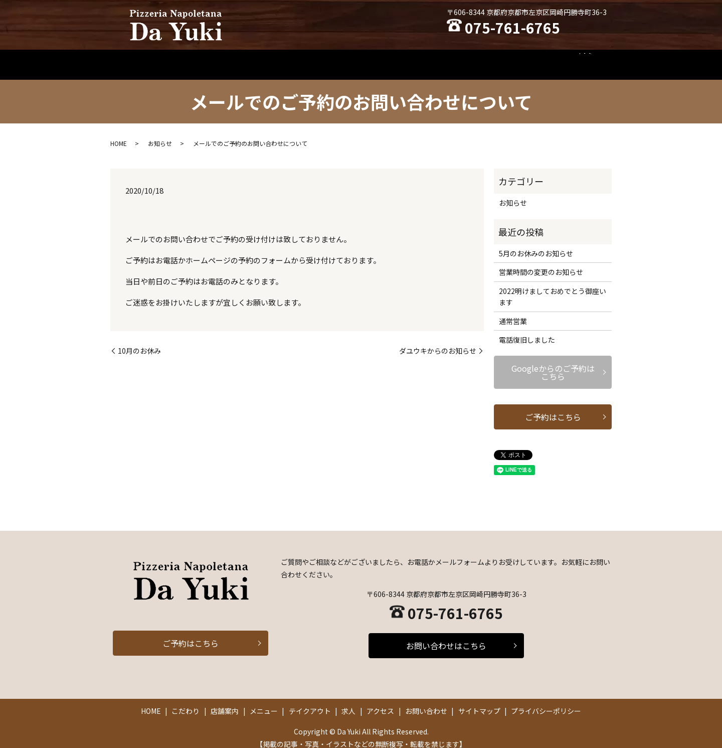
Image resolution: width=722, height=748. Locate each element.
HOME (233, 59)
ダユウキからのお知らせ (437, 341)
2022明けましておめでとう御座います (552, 286)
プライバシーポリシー (546, 701)
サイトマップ (479, 701)
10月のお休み (139, 341)
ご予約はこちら (553, 407)
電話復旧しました (527, 330)
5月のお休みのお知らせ (536, 244)
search (592, 60)
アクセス (498, 59)
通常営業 (513, 311)
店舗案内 (319, 59)
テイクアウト (416, 59)
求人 (461, 59)
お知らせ (160, 133)
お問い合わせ (550, 59)
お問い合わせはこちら (446, 636)
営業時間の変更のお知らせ (541, 262)
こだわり (274, 59)
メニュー (364, 59)
